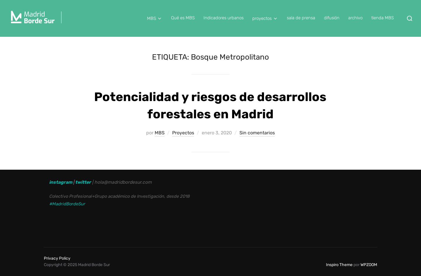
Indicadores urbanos (223, 17)
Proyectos (183, 133)
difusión (331, 17)
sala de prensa (301, 17)
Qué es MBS (183, 17)
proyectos (265, 18)
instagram (60, 182)
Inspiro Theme (339, 264)
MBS (155, 18)
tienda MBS (382, 17)
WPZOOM (368, 264)
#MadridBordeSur (67, 203)
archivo (355, 17)
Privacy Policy (57, 258)
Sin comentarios (257, 133)
